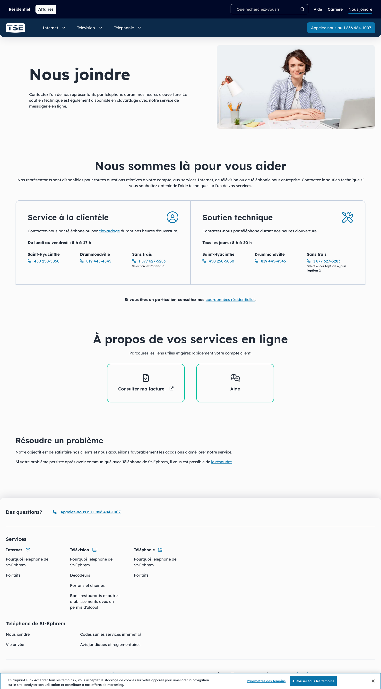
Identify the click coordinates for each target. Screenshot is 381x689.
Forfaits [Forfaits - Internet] (13, 575)
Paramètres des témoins (266, 683)
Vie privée (15, 644)
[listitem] (146, 383)
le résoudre (221, 461)
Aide (318, 9)
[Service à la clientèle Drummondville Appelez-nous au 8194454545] (103, 261)
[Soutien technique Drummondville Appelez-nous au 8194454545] (278, 261)
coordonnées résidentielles (230, 299)
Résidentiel (19, 9)
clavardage (109, 230)
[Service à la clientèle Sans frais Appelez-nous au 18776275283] (155, 261)
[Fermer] (373, 683)
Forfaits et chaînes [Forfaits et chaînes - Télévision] (87, 585)
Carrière (335, 9)
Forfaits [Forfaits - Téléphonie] (141, 575)
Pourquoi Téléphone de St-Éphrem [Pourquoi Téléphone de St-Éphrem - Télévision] (91, 562)
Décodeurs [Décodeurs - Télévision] (80, 575)
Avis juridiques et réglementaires (110, 644)
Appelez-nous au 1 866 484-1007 (341, 27)
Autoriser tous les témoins (313, 683)
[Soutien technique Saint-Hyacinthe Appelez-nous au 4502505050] (225, 261)
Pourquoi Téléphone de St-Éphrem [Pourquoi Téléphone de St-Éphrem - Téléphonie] (155, 562)
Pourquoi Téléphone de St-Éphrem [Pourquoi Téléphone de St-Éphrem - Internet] (27, 562)
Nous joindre (18, 634)
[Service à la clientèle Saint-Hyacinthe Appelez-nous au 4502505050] (51, 261)
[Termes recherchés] (269, 9)
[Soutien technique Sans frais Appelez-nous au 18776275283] (330, 261)
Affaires (45, 9)
